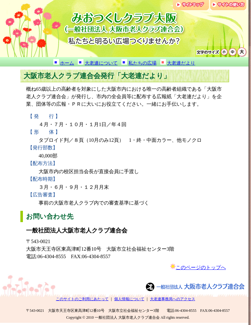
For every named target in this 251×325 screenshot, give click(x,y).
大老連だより (181, 63)
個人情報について (129, 299)
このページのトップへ (201, 267)
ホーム (67, 63)
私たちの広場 (142, 63)
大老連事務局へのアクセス (172, 299)
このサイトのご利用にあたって (82, 299)
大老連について (101, 63)
